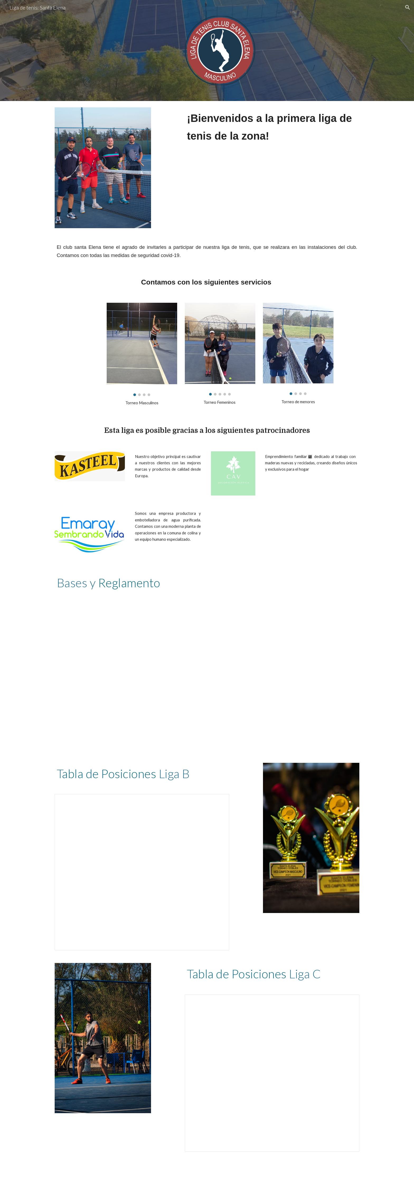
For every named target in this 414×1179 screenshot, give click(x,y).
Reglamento (129, 582)
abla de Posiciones (109, 773)
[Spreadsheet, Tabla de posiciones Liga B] (142, 872)
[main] (272, 132)
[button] (407, 7)
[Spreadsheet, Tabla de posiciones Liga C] (272, 1073)
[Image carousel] (142, 349)
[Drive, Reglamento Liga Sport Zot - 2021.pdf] (207, 665)
